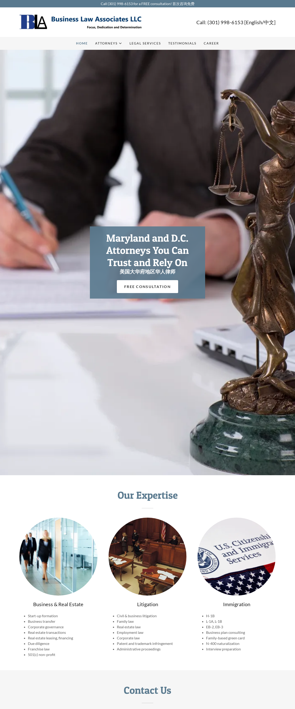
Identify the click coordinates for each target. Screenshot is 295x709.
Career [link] (211, 43)
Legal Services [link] (145, 43)
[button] (108, 43)
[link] (83, 21)
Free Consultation (147, 286)
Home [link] (82, 43)
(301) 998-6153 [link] (225, 22)
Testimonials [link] (182, 43)
